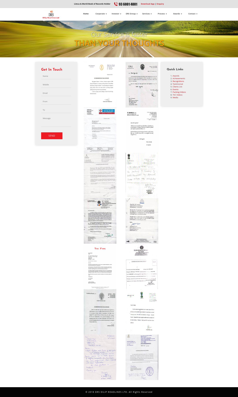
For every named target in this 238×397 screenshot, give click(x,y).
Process (162, 13)
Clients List (177, 86)
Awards (177, 13)
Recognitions (178, 81)
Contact (192, 13)
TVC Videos (177, 94)
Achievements (179, 78)
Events (175, 89)
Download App (148, 4)
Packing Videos (179, 92)
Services (147, 13)
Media (175, 97)
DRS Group (132, 13)
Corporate (101, 13)
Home (86, 13)
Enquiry (160, 4)
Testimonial (178, 84)
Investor (116, 13)
